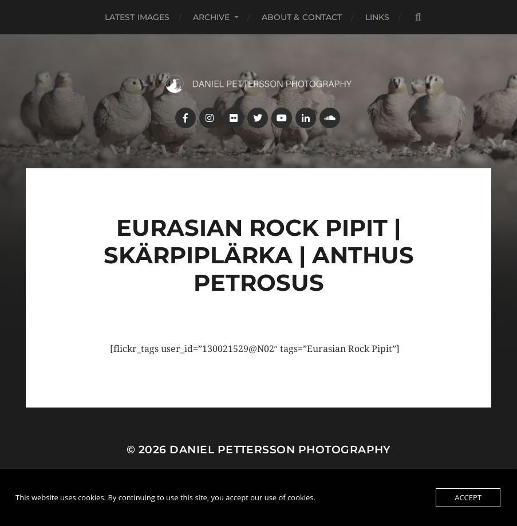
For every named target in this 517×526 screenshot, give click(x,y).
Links (377, 17)
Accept (468, 497)
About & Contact (302, 17)
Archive (211, 17)
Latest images (137, 17)
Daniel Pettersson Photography (279, 449)
